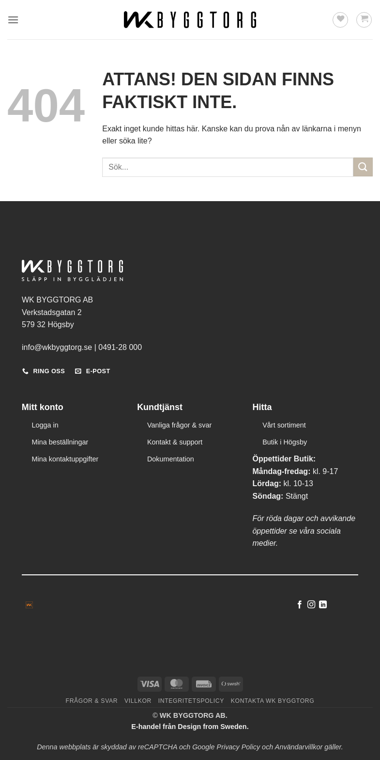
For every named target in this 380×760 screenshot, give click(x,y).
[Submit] (363, 167)
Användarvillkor (298, 747)
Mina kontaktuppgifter (65, 459)
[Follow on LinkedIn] (323, 605)
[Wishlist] (340, 20)
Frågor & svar (92, 700)
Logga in (45, 425)
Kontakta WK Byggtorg (273, 700)
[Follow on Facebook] (299, 605)
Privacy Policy (238, 747)
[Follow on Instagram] (311, 605)
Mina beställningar (60, 442)
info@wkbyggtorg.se (57, 347)
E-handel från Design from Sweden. (189, 726)
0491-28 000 (120, 347)
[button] (13, 20)
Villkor (138, 700)
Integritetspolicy (191, 700)
